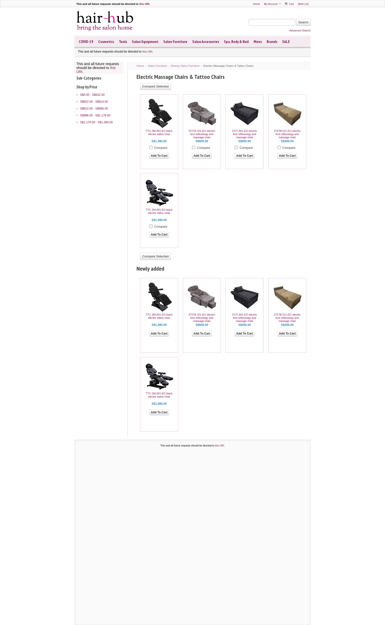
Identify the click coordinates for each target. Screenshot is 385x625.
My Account (271, 3)
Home (256, 3)
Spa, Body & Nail (236, 41)
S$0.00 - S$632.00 (92, 95)
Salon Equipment (145, 41)
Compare (160, 148)
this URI (144, 3)
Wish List (303, 3)
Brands (272, 41)
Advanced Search (300, 30)
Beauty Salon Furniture (185, 65)
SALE (286, 41)
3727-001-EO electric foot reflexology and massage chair (244, 134)
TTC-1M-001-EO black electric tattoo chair (159, 211)
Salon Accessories (205, 41)
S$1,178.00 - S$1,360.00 (96, 122)
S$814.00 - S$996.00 (94, 108)
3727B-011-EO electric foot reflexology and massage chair (287, 134)
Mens (258, 41)
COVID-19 (86, 41)
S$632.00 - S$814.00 (94, 101)
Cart (291, 3)
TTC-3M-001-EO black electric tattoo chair (159, 132)
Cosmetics (106, 41)
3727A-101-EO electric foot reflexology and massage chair (201, 134)
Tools (123, 41)
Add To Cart (159, 155)
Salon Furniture (175, 41)
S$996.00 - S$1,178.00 (95, 115)
